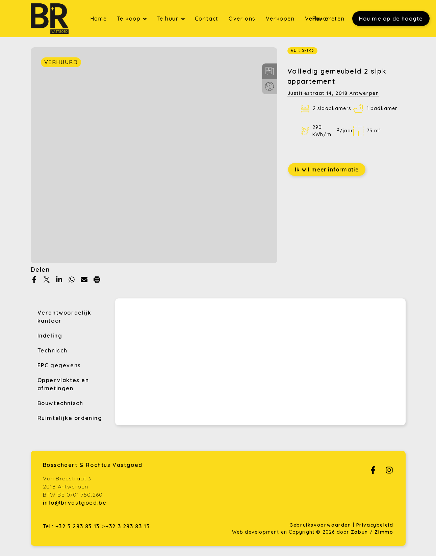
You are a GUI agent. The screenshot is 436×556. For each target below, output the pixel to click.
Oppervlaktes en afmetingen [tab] (63, 384)
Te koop (130, 18)
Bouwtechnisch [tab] (60, 403)
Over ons (242, 18)
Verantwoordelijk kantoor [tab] (64, 316)
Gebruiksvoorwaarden (321, 525)
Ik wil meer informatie (327, 169)
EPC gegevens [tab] (59, 365)
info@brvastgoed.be (75, 502)
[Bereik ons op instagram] (389, 472)
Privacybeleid (374, 525)
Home (98, 18)
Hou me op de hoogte (391, 18)
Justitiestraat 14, (333, 93)
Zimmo (384, 532)
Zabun (359, 532)
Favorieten (328, 18)
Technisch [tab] (52, 350)
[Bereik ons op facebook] (373, 472)
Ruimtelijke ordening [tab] (69, 418)
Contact (207, 18)
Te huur (168, 18)
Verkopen (280, 18)
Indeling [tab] (49, 335)
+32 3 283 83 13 (77, 526)
